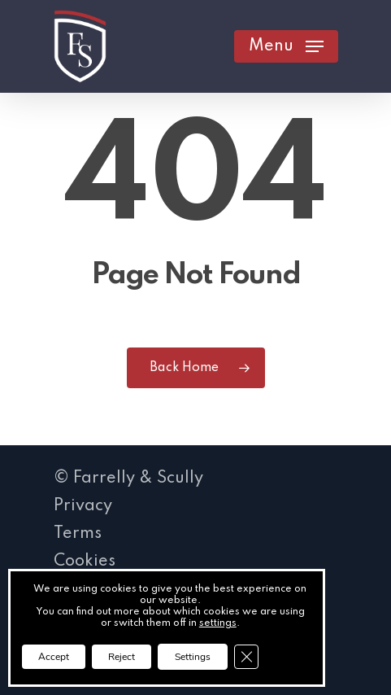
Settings (193, 656)
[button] (286, 46)
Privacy (83, 506)
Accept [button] (53, 656)
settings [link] (218, 623)
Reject (121, 656)
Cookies (84, 561)
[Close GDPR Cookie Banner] (246, 657)
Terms (78, 534)
